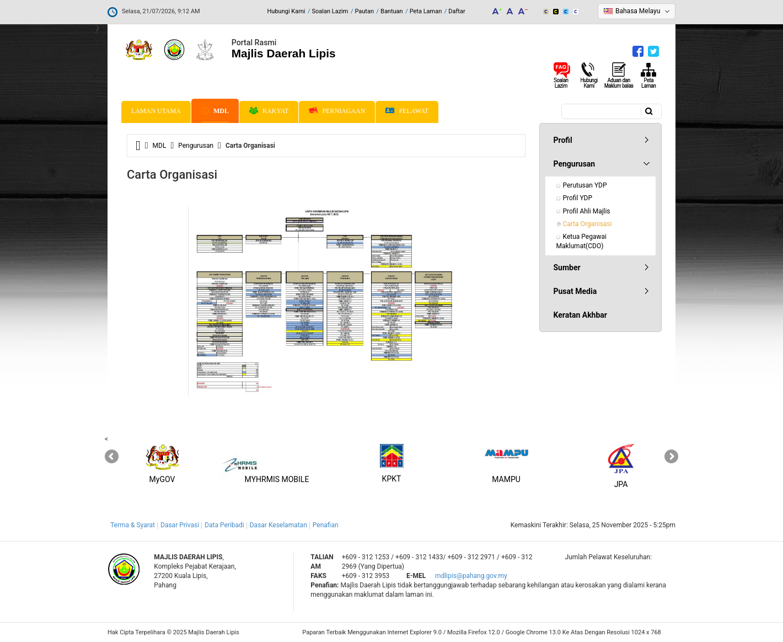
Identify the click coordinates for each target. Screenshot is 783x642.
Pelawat (406, 111)
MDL (215, 111)
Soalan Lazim (330, 11)
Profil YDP (578, 198)
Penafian (326, 525)
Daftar (456, 11)
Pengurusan (195, 145)
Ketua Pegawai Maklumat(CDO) (582, 241)
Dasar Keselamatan (278, 525)
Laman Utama (156, 111)
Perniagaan (337, 111)
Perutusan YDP (585, 185)
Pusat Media (575, 291)
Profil (563, 140)
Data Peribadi (224, 525)
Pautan (364, 11)
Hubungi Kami (286, 11)
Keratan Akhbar (580, 315)
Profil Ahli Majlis (586, 211)
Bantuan (391, 11)
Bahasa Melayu (637, 11)
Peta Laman (426, 11)
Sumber (567, 267)
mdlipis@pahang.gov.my (471, 576)
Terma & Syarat (132, 525)
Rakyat (268, 111)
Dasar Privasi (179, 525)
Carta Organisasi (587, 224)
